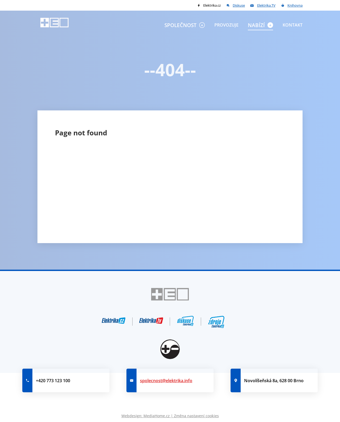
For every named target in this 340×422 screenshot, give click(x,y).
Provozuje (226, 25)
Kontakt (293, 25)
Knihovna (295, 5)
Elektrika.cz (212, 5)
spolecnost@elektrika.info (166, 381)
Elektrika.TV (266, 5)
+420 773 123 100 (53, 381)
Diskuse (239, 5)
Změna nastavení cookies (196, 415)
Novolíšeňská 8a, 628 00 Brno (274, 381)
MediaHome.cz (156, 415)
